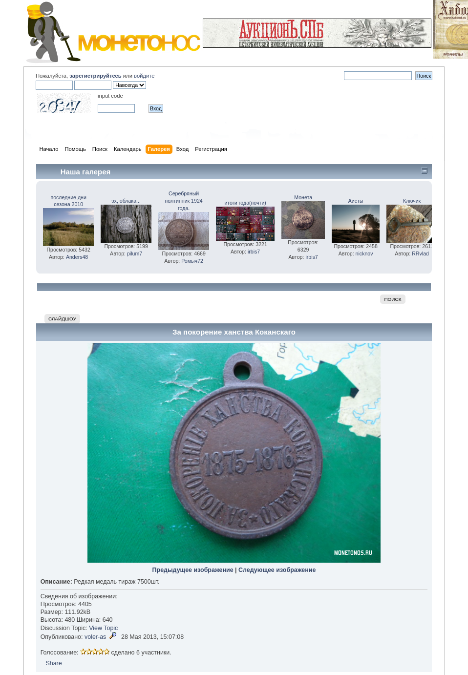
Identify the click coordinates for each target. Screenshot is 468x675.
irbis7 (254, 251)
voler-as (95, 636)
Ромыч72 (192, 261)
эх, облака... (126, 201)
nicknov (364, 253)
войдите (144, 76)
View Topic (103, 628)
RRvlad (420, 253)
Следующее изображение (277, 570)
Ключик (412, 201)
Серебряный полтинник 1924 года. (184, 200)
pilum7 (134, 253)
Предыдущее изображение (193, 570)
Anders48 (77, 257)
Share (53, 663)
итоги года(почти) (245, 203)
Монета (303, 197)
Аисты (355, 201)
